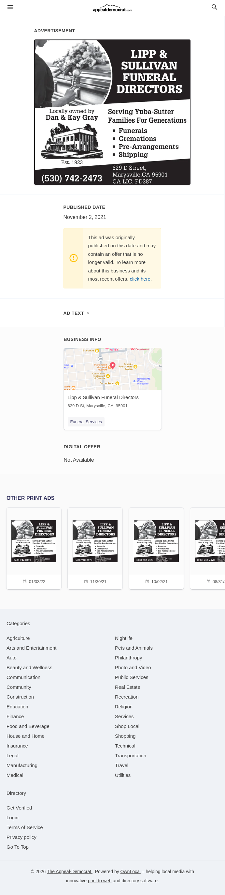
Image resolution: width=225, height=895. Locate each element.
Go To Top (18, 847)
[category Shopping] (125, 736)
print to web (99, 880)
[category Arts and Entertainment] (31, 648)
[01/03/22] (33, 548)
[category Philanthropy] (128, 657)
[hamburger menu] (10, 7)
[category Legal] (13, 755)
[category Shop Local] (127, 726)
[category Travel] (121, 765)
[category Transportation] (130, 755)
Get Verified (19, 807)
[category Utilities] (123, 775)
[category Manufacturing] (22, 765)
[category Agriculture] (18, 638)
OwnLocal (130, 871)
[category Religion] (124, 706)
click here (140, 279)
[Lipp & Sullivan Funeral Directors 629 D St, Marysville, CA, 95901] (113, 379)
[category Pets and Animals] (134, 648)
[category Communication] (23, 677)
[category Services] (124, 716)
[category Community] (19, 687)
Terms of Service (25, 827)
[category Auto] (12, 657)
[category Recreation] (127, 697)
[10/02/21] (156, 548)
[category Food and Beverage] (28, 726)
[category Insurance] (17, 745)
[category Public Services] (131, 677)
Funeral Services (86, 421)
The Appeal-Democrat (69, 871)
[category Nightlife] (124, 638)
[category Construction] (20, 697)
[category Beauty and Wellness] (29, 667)
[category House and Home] (26, 736)
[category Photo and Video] (133, 667)
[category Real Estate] (127, 687)
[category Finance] (15, 716)
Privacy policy (21, 837)
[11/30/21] (95, 548)
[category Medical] (15, 775)
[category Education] (17, 706)
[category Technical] (125, 745)
